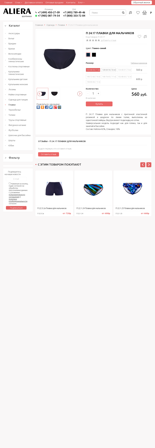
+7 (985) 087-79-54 (49, 15)
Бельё (11, 38)
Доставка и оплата (34, 2)
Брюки (11, 48)
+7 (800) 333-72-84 (74, 15)
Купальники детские (18, 79)
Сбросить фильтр (18, 319)
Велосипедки (14, 54)
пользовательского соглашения (17, 358)
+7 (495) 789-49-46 (74, 12)
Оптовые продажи (54, 2)
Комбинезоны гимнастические (16, 60)
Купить (99, 104)
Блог (80, 2)
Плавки (12, 105)
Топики (11, 115)
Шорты (11, 140)
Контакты (70, 2)
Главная (8, 2)
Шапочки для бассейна (19, 135)
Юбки (11, 145)
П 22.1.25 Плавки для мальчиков (130, 208)
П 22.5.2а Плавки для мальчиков (51, 208)
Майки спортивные (17, 94)
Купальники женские (18, 84)
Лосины (12, 89)
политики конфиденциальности (18, 362)
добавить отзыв (108, 40)
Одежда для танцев (18, 99)
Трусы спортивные (17, 120)
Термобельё (14, 110)
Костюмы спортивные (19, 66)
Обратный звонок (141, 2)
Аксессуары (14, 33)
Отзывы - (62, 141)
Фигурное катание (17, 125)
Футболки (13, 130)
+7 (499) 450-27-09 (49, 12)
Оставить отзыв (48, 154)
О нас (17, 2)
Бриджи (12, 43)
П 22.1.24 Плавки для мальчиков (91, 208)
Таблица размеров (139, 63)
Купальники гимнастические (16, 72)
